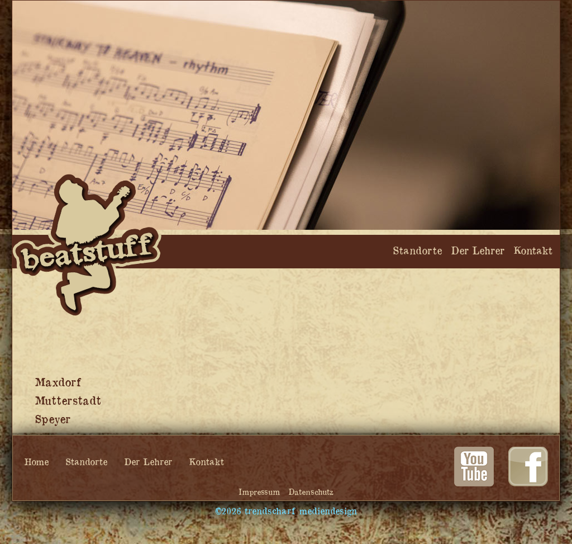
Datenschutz (310, 492)
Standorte (86, 462)
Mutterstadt (68, 401)
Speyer (52, 419)
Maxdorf (58, 383)
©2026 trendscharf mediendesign (286, 511)
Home (36, 462)
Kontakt (206, 462)
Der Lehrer (148, 462)
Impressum (259, 492)
